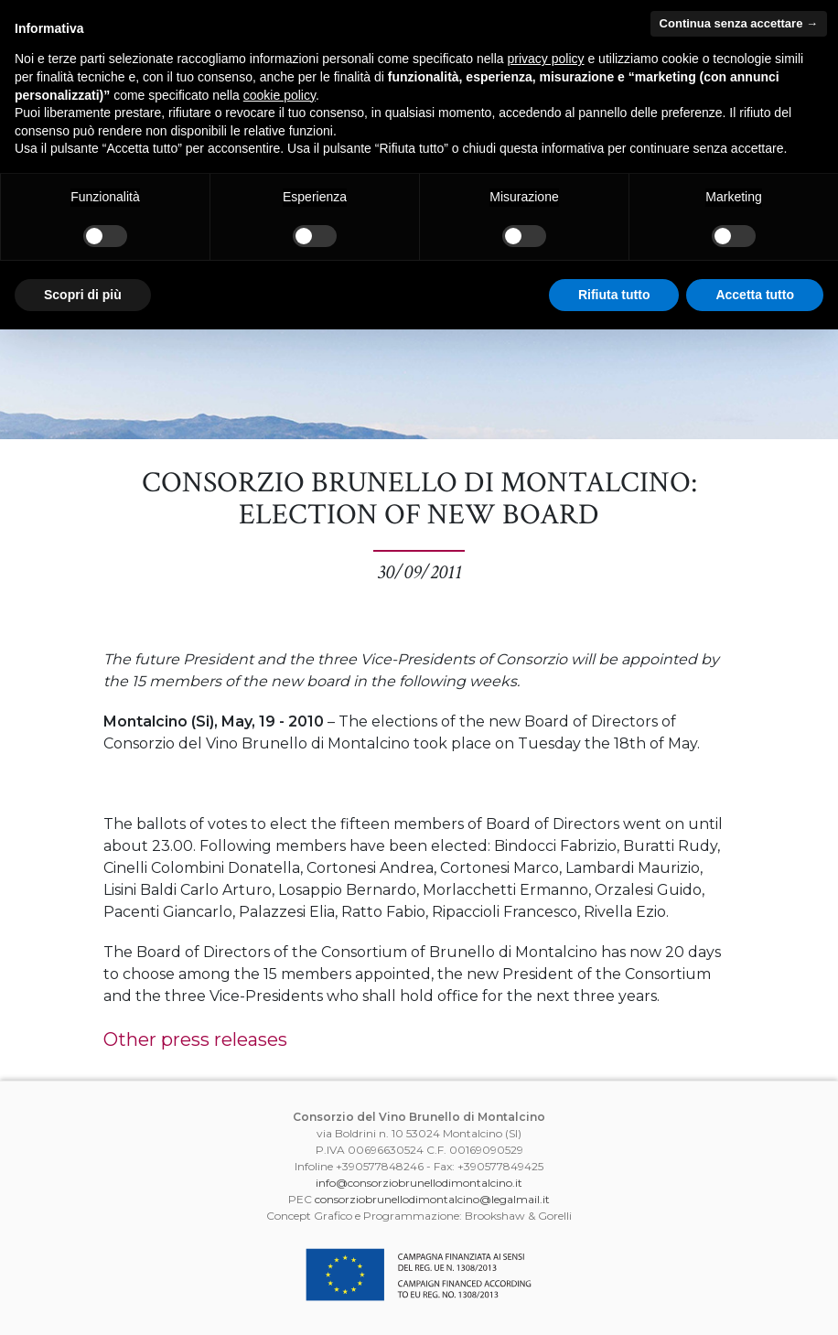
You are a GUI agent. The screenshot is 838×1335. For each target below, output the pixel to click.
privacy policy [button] (546, 58)
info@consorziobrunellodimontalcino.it (419, 1183)
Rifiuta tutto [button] (614, 294)
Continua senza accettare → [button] (739, 23)
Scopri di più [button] (83, 294)
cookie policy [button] (279, 95)
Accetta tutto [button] (754, 294)
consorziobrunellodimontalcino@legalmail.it (432, 1199)
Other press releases (195, 1039)
